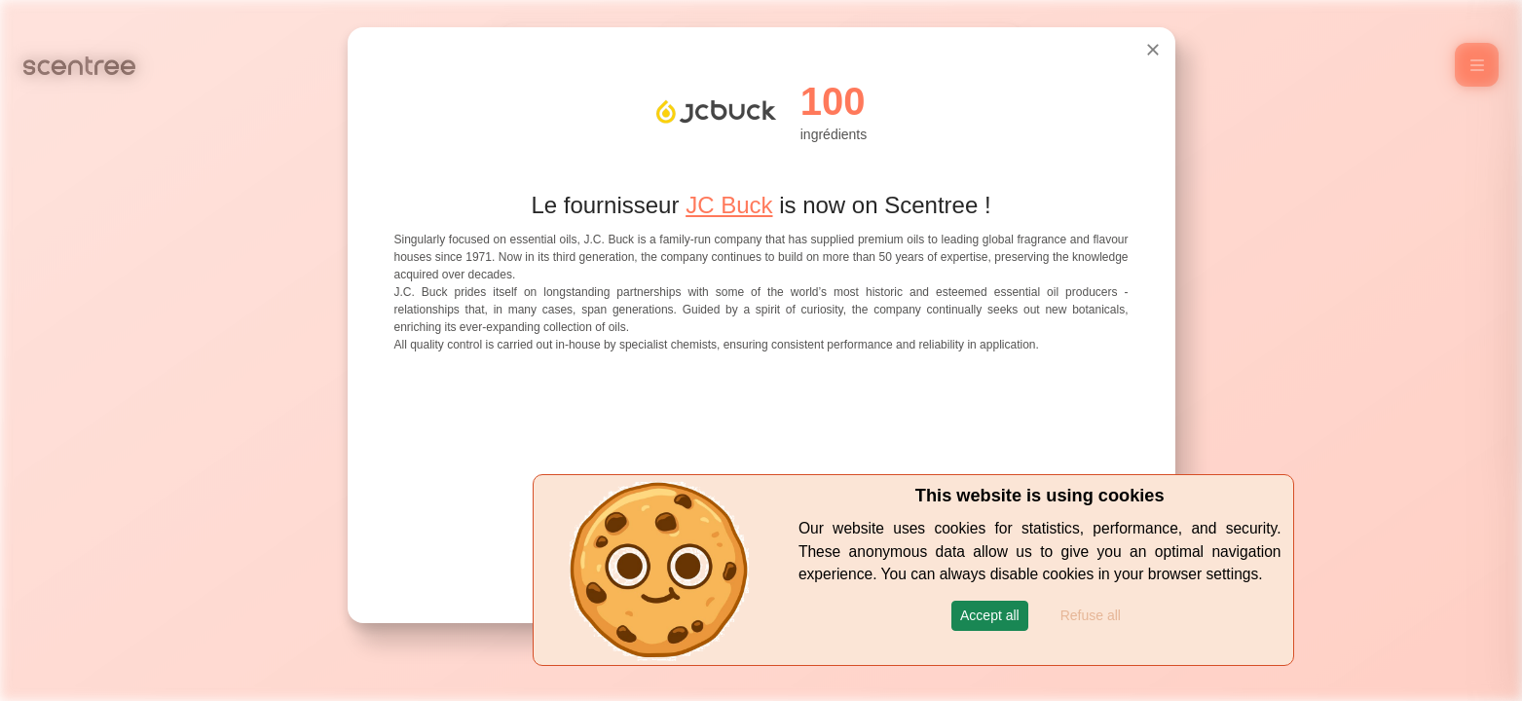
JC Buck (729, 205)
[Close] (1153, 49)
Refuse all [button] (1090, 615)
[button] (989, 616)
